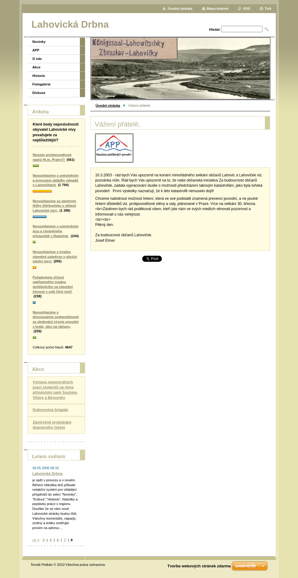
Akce (37, 67)
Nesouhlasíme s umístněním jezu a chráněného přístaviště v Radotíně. (56, 230)
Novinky (39, 41)
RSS (246, 8)
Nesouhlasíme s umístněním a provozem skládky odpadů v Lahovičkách (56, 180)
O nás (37, 59)
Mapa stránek (218, 8)
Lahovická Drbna (48, 474)
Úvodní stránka (108, 105)
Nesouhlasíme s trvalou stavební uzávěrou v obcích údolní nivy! (55, 256)
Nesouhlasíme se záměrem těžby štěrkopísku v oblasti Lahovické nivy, (54, 205)
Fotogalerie (42, 84)
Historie (39, 76)
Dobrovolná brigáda (50, 410)
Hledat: (215, 29)
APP (36, 50)
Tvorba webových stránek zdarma (199, 566)
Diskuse (39, 93)
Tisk (268, 8)
